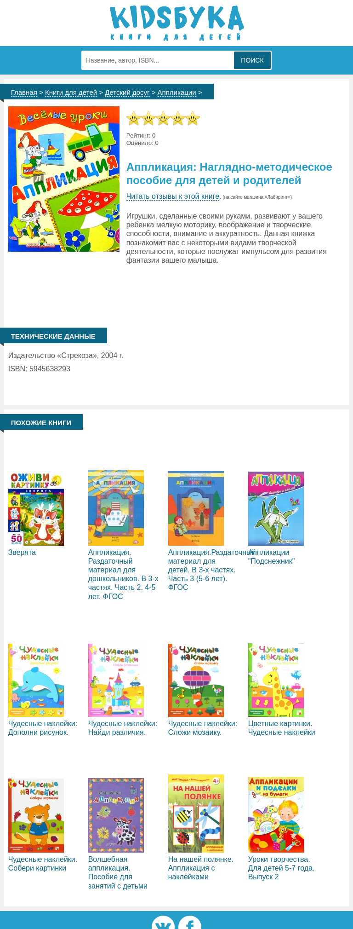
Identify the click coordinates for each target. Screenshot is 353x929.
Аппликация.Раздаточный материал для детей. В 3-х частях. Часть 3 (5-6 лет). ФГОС (212, 570)
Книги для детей (71, 92)
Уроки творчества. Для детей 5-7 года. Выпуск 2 (281, 868)
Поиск (252, 60)
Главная (24, 92)
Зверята (22, 552)
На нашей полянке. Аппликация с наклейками (200, 868)
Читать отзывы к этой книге (172, 196)
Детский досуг (127, 92)
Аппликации (177, 92)
